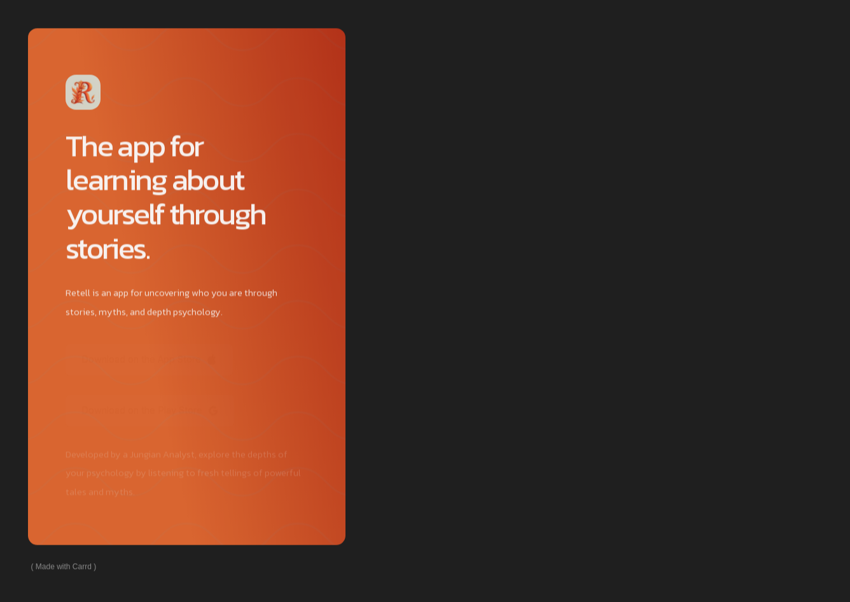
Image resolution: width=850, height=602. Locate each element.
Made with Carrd (64, 567)
